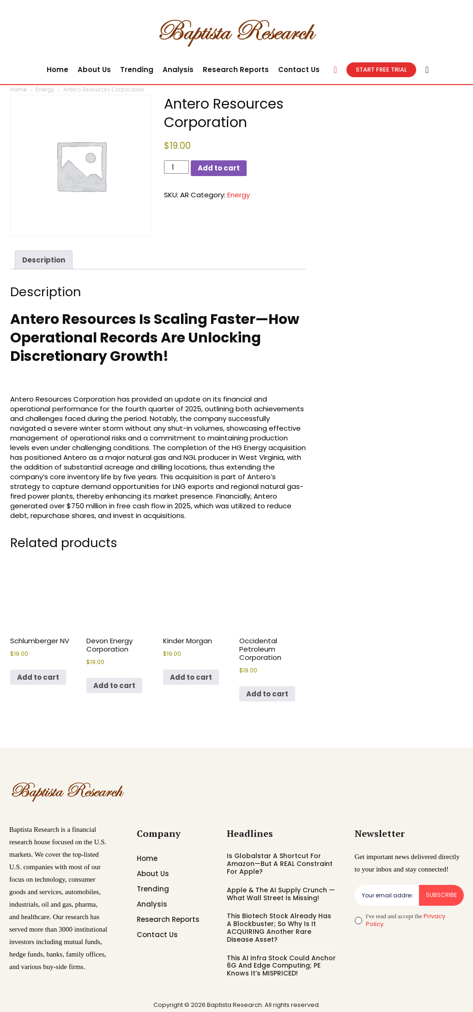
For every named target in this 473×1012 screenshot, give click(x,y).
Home (18, 89)
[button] (335, 70)
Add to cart (219, 168)
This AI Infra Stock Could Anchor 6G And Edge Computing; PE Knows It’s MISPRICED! (281, 965)
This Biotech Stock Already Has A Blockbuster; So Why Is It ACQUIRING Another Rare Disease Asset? (279, 927)
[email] (387, 895)
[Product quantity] (176, 167)
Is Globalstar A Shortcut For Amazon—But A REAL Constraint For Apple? (280, 863)
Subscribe (441, 895)
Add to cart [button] (38, 677)
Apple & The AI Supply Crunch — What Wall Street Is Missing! (281, 893)
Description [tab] (43, 260)
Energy (45, 89)
